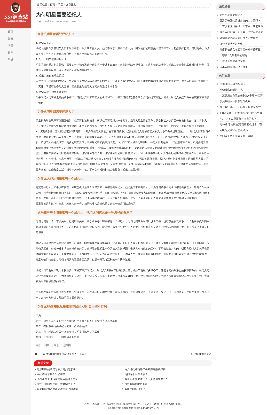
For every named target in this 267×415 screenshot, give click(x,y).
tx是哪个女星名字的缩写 (233, 55)
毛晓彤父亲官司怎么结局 (234, 130)
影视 (10, 38)
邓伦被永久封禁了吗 (231, 89)
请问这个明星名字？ (136, 374)
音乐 (10, 52)
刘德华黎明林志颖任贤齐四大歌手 (239, 37)
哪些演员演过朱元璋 (231, 43)
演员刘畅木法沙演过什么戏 (235, 101)
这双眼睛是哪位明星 (136, 384)
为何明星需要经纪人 (231, 14)
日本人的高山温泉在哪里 (234, 66)
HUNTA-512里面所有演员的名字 (238, 118)
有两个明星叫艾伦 (135, 389)
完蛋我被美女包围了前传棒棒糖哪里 (240, 49)
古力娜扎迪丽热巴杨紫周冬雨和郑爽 (145, 369)
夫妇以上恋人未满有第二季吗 (236, 136)
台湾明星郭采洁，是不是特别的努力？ (146, 379)
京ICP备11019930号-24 (146, 408)
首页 (10, 31)
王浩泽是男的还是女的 (232, 61)
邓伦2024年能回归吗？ (233, 83)
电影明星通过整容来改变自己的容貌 (57, 389)
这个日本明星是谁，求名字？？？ (56, 384)
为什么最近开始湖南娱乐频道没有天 (57, 379)
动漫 (10, 59)
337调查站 (127, 408)
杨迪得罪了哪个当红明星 (51, 374)
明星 (10, 45)
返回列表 (206, 354)
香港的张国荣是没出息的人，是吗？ (66, 354)
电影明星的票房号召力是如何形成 (56, 369)
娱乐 (56, 345)
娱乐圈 (67, 345)
